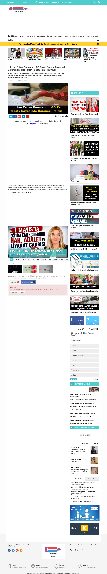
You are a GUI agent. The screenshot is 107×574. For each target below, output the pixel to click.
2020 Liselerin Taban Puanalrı (29, 278)
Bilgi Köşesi (11, 40)
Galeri (16, 36)
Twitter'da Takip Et (92, 324)
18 (50, 259)
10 (31, 259)
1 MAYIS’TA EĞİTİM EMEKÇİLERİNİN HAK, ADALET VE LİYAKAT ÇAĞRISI (55, 2)
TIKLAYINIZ (28, 192)
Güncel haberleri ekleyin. (89, 566)
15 (43, 259)
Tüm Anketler (93, 329)
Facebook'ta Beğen (76, 324)
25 (67, 259)
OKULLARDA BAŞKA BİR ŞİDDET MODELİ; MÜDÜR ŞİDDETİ (78, 451)
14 (40, 259)
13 (38, 259)
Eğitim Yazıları (82, 36)
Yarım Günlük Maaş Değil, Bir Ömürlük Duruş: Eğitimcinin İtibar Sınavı (48, 44)
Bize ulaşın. (62, 566)
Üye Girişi (14, 292)
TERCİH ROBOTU (60, 276)
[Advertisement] (65, 20)
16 (45, 259)
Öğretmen (49, 36)
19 (52, 259)
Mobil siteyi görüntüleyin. (19, 566)
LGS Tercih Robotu (24, 276)
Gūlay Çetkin (75, 447)
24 (64, 259)
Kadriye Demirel (76, 467)
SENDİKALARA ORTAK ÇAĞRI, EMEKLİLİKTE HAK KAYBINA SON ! (79, 471)
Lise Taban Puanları (49, 276)
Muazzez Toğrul (76, 459)
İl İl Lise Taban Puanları (36, 276)
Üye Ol (22, 292)
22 (59, 259)
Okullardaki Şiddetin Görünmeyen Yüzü (82, 501)
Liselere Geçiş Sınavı (14, 278)
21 (57, 259)
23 (62, 259)
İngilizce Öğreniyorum (71, 36)
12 (35, 259)
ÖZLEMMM (74, 461)
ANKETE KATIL (76, 340)
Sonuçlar (96, 379)
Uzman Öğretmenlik (92, 36)
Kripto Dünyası (41, 36)
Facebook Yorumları (28, 282)
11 (33, 259)
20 (55, 259)
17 (47, 259)
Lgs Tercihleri (42, 278)
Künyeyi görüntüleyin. (42, 566)
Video (23, 36)
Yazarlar (33, 36)
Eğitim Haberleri (58, 36)
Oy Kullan (73, 379)
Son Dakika (77, 479)
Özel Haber (92, 479)
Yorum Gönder (14, 282)
